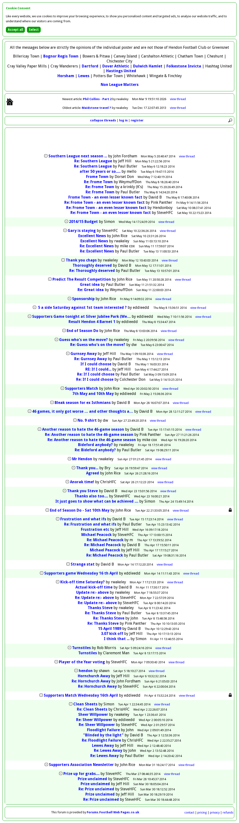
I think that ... (117, 639)
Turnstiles (81, 648)
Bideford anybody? (95, 444)
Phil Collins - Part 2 (97, 99)
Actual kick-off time (94, 587)
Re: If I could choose (95, 374)
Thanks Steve (100, 608)
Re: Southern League (93, 161)
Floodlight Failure (103, 730)
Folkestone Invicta (183, 66)
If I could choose (95, 364)
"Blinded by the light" (103, 735)
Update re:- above (92, 592)
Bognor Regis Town (60, 56)
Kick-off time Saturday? (82, 582)
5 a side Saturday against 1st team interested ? (82, 307)
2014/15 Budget (83, 221)
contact (189, 812)
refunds (228, 812)
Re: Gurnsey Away (90, 359)
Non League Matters (120, 84)
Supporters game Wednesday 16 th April (81, 573)
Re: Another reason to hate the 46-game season (89, 434)
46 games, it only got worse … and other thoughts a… (82, 411)
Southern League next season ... (77, 156)
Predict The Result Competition (81, 279)
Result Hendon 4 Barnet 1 (92, 321)
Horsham (65, 76)
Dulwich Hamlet (147, 66)
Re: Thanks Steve (100, 613)
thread (187, 156)
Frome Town (97, 176)
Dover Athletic (115, 66)
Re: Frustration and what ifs (90, 524)
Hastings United (121, 71)
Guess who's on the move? (83, 339)
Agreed (92, 473)
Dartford (90, 66)
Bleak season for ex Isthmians (83, 402)
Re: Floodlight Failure (101, 740)
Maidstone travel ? (97, 108)
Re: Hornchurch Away (91, 681)
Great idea (90, 284)
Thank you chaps (81, 260)
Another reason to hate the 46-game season (83, 429)
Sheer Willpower (93, 714)
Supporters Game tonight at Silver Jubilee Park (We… (81, 316)
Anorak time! (82, 482)
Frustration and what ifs (83, 519)
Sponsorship (83, 298)
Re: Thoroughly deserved (92, 270)
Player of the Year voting (82, 662)
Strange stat (83, 564)
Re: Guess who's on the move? (97, 344)
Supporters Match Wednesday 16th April (81, 695)
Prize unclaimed (92, 779)
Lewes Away (103, 745)
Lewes (83, 76)
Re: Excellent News (97, 246)
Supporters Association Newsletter (81, 764)
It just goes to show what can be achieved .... (96, 501)
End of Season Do (82, 330)
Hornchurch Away (94, 676)
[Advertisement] (120, 141)
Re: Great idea (91, 290)
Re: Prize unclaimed (96, 789)
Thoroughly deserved (92, 265)
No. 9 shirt (87, 420)
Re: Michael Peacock (105, 540)
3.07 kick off (112, 633)
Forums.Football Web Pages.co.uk (113, 812)
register (137, 120)
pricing (202, 812)
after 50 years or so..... (100, 171)
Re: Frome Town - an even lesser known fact (104, 202)
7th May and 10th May (93, 393)
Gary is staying (82, 230)
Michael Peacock (96, 534)
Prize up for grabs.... (81, 773)
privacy (215, 812)
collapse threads (103, 120)
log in (123, 120)
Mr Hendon (82, 459)
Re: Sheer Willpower (94, 719)
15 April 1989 (109, 628)
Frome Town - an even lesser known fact (105, 197)
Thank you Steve (82, 491)
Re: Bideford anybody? (95, 450)
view (178, 99)
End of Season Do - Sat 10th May (79, 510)
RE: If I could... (98, 369)
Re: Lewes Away (108, 750)
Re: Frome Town (98, 182)
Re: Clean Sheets (92, 709)
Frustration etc (95, 529)
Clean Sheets (85, 704)
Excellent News (92, 236)
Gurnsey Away (83, 353)
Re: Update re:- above (94, 597)
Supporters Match (81, 388)
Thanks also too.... (91, 496)
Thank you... (87, 468)
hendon (86, 670)
